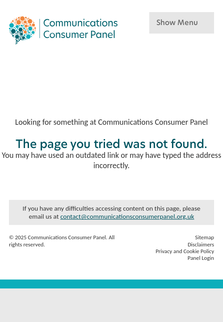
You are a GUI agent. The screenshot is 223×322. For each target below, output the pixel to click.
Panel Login (201, 257)
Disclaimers (201, 244)
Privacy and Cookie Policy (185, 251)
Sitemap (204, 237)
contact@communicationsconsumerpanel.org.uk (127, 216)
